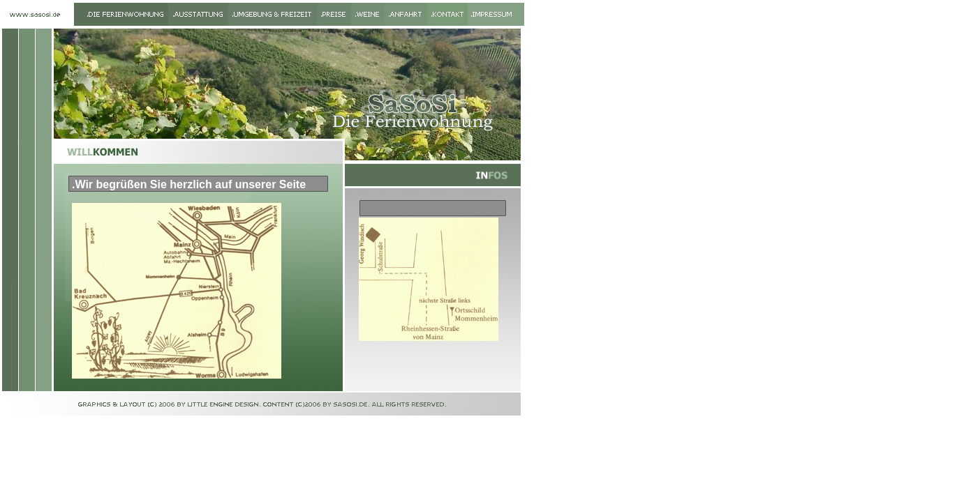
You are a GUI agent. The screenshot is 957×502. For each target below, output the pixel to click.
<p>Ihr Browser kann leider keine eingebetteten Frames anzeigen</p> (198, 297)
